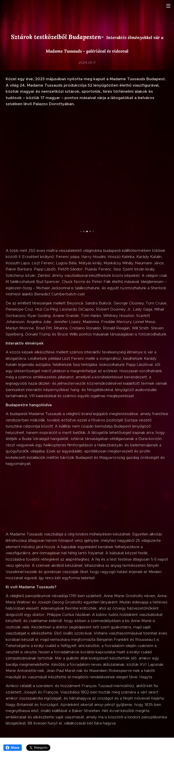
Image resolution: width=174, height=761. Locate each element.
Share (12, 747)
